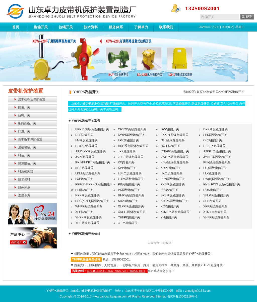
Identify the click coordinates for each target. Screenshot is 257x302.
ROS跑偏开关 (212, 190)
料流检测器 (25, 171)
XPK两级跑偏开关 (215, 206)
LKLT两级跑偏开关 (87, 173)
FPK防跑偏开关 (128, 140)
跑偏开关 (41, 27)
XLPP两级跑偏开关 (131, 206)
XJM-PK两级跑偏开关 (175, 212)
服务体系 (116, 27)
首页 (15, 27)
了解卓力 (141, 27)
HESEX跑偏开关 (214, 146)
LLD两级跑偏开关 (215, 168)
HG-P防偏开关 (170, 146)
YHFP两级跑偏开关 (216, 217)
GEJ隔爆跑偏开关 (172, 140)
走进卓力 (24, 195)
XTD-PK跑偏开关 (214, 212)
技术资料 (91, 27)
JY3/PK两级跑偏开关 (175, 157)
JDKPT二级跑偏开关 (217, 151)
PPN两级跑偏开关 (173, 179)
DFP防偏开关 (84, 135)
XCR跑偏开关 (170, 206)
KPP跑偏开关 (127, 168)
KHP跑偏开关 (84, 168)
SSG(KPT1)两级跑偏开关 (92, 201)
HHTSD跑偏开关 (86, 146)
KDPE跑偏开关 (171, 168)
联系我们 (166, 27)
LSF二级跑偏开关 (130, 173)
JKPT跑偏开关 (85, 157)
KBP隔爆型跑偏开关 (216, 162)
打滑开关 (24, 131)
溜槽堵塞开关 (27, 147)
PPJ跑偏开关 (169, 190)
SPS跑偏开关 (212, 201)
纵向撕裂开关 (27, 123)
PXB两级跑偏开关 (173, 184)
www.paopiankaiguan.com (109, 296)
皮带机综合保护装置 (31, 99)
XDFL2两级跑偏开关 (131, 212)
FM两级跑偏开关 (86, 140)
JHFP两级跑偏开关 (131, 157)
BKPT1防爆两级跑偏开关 (92, 129)
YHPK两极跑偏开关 (88, 217)
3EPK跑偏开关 (128, 223)
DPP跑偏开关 (170, 129)
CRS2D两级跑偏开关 (132, 129)
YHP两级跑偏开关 (87, 223)
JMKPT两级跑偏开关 (217, 157)
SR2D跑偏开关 (128, 201)
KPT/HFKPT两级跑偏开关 (92, 162)
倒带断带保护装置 (30, 139)
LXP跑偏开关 (84, 179)
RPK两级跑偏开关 (87, 195)
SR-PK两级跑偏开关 (174, 201)
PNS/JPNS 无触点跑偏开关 (221, 184)
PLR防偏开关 (84, 190)
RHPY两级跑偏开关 (131, 195)
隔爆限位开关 (27, 163)
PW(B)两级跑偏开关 (216, 179)
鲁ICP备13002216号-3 (182, 296)
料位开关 (24, 155)
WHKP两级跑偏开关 (88, 206)
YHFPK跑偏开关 (233, 92)
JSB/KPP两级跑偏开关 (90, 151)
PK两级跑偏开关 (129, 190)
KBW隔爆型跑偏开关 (174, 162)
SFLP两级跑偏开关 (216, 195)
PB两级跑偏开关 (129, 184)
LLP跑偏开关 (212, 173)
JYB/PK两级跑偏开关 (175, 151)
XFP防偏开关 (84, 212)
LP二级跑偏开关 (171, 173)
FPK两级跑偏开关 (215, 135)
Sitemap (160, 296)
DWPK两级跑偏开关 (131, 135)
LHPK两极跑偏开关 (131, 179)
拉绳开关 (66, 27)
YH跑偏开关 (169, 217)
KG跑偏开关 (126, 162)
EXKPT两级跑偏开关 (174, 135)
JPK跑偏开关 (127, 151)
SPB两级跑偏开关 (173, 195)
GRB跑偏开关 (212, 140)
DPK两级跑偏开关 (215, 129)
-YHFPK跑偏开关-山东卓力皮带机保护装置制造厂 (79, 290)
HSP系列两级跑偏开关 (133, 146)
